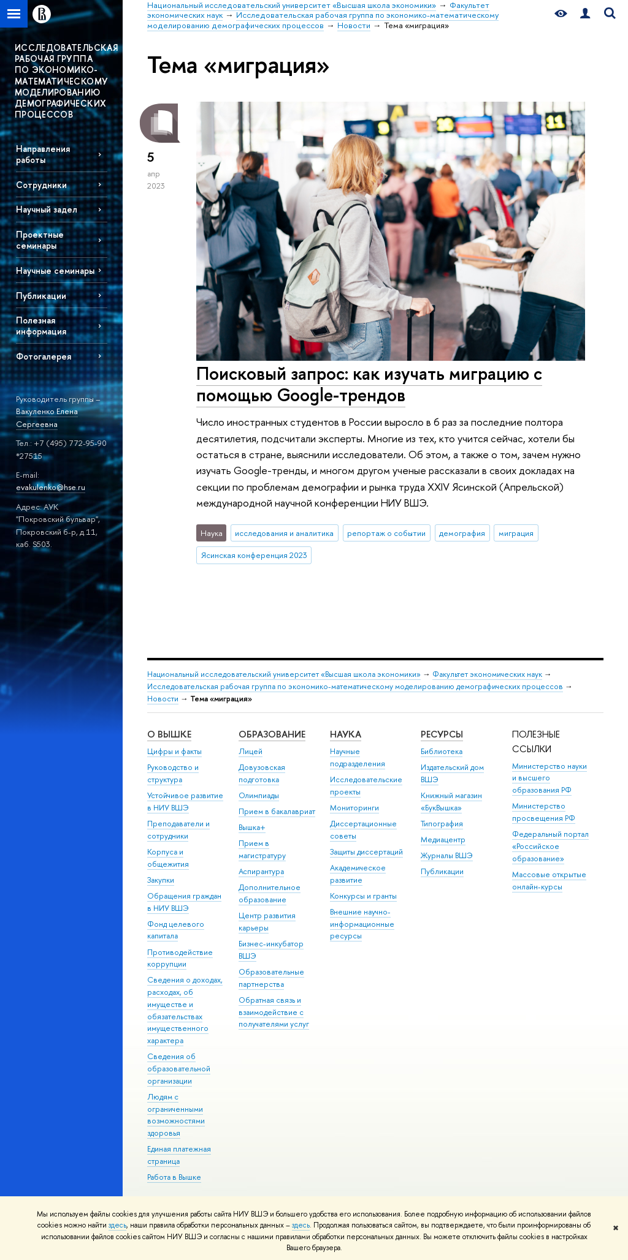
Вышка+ (252, 827)
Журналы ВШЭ (447, 855)
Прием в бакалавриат (277, 811)
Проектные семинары (40, 239)
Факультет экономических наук (487, 674)
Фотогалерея (43, 356)
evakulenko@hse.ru (50, 486)
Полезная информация (41, 325)
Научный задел (46, 209)
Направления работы (43, 154)
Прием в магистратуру (262, 849)
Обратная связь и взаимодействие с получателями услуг (274, 1012)
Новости (162, 698)
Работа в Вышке (174, 1177)
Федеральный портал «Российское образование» (550, 846)
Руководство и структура (173, 773)
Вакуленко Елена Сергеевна (47, 417)
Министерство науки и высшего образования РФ (549, 778)
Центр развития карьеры (267, 921)
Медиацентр (443, 839)
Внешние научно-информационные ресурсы (362, 924)
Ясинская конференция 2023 (254, 554)
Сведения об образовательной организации (178, 1068)
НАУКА (345, 734)
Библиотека (441, 751)
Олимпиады (259, 795)
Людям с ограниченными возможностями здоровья (176, 1115)
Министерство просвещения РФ (543, 812)
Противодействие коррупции (180, 958)
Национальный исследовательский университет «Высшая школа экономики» (284, 674)
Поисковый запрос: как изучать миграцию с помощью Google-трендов (369, 384)
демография (462, 532)
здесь (117, 1225)
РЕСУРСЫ (442, 734)
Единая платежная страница (179, 1155)
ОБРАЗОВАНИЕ (272, 734)
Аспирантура (261, 871)
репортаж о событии (386, 532)
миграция (516, 532)
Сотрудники (41, 185)
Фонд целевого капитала (175, 930)
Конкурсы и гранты (363, 896)
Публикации (41, 295)
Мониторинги (354, 807)
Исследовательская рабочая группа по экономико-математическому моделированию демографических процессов (355, 686)
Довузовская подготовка (262, 773)
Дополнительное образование (270, 893)
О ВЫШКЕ (169, 734)
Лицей (250, 751)
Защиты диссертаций (366, 852)
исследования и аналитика (284, 532)
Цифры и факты (174, 751)
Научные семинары (55, 270)
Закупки (160, 880)
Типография (442, 823)
